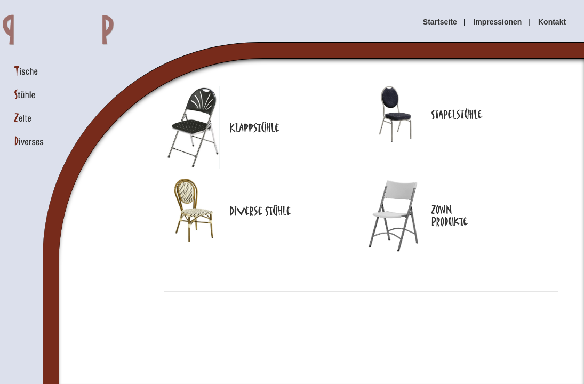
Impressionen (497, 22)
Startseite (440, 22)
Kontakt (552, 22)
